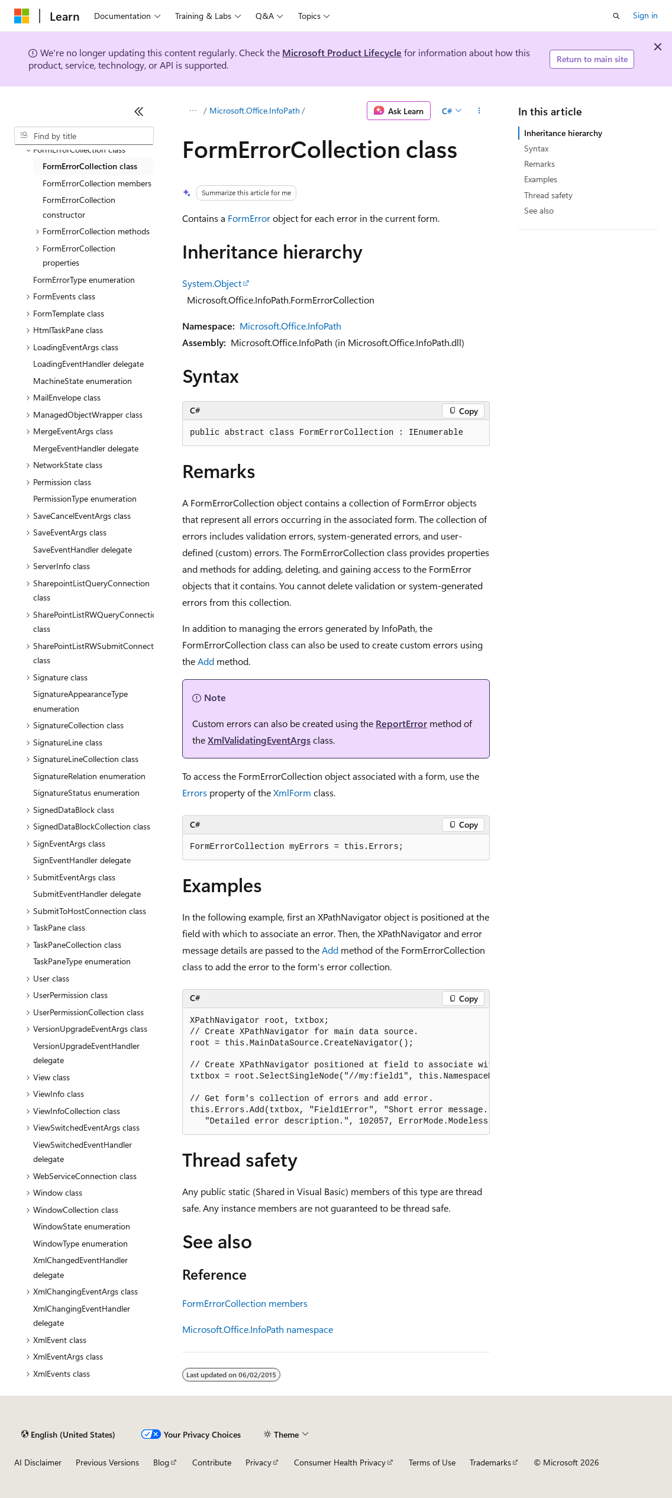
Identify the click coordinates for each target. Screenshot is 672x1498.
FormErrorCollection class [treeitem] (90, 166)
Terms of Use (432, 1462)
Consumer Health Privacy (340, 1462)
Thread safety (548, 195)
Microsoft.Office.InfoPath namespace (257, 1329)
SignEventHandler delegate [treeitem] (82, 860)
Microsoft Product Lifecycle (342, 52)
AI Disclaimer (38, 1462)
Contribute (211, 1462)
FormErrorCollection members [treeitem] (97, 183)
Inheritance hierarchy (563, 132)
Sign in (645, 15)
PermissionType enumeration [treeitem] (85, 498)
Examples (540, 179)
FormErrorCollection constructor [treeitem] (79, 207)
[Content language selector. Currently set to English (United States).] (68, 1434)
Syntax (536, 148)
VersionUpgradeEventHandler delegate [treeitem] (86, 1053)
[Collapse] (139, 111)
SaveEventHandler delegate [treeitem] (82, 549)
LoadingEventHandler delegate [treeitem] (88, 363)
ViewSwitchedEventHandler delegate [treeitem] (82, 1152)
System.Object (211, 283)
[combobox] (84, 136)
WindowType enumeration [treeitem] (80, 1243)
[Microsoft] (22, 16)
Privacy (258, 1462)
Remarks (539, 163)
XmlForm (292, 792)
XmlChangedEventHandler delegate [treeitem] (80, 1267)
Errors (194, 792)
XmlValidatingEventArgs (259, 740)
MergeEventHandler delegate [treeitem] (85, 448)
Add (206, 661)
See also (539, 210)
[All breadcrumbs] (192, 110)
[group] (336, 1071)
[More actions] (479, 110)
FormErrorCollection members (245, 1303)
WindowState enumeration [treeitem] (81, 1226)
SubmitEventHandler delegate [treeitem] (87, 893)
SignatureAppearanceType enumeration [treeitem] (80, 701)
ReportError (401, 723)
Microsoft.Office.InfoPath (254, 110)
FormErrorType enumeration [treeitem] (84, 279)
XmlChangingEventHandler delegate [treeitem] (81, 1316)
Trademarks (490, 1462)
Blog (161, 1462)
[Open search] (616, 16)
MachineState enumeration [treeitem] (82, 380)
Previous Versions (107, 1462)
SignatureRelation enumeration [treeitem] (89, 776)
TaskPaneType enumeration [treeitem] (82, 961)
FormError (249, 218)
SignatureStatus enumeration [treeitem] (86, 792)
